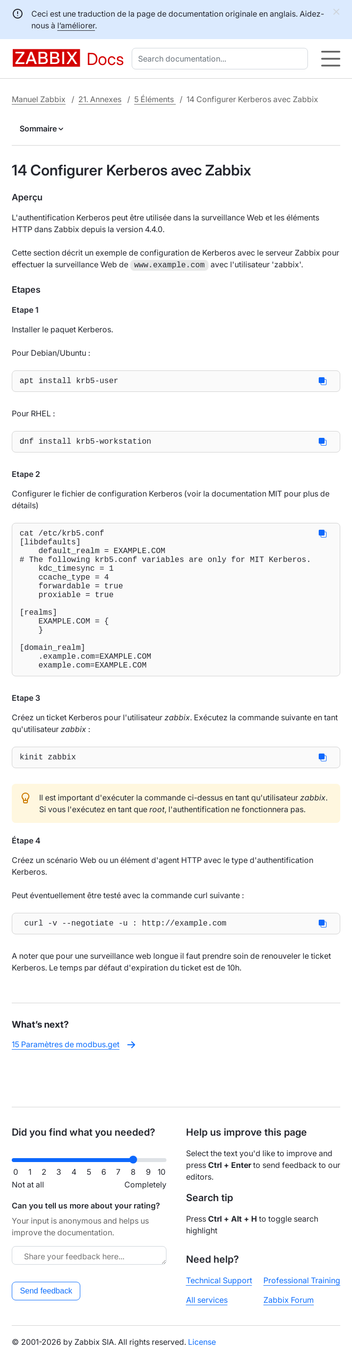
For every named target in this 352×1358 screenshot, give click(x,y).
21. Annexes (99, 99)
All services (207, 1300)
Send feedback (46, 1291)
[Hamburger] (330, 58)
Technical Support (219, 1280)
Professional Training (301, 1280)
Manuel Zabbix (39, 99)
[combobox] (222, 58)
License (202, 1342)
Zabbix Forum (288, 1300)
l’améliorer (76, 25)
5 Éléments (155, 99)
